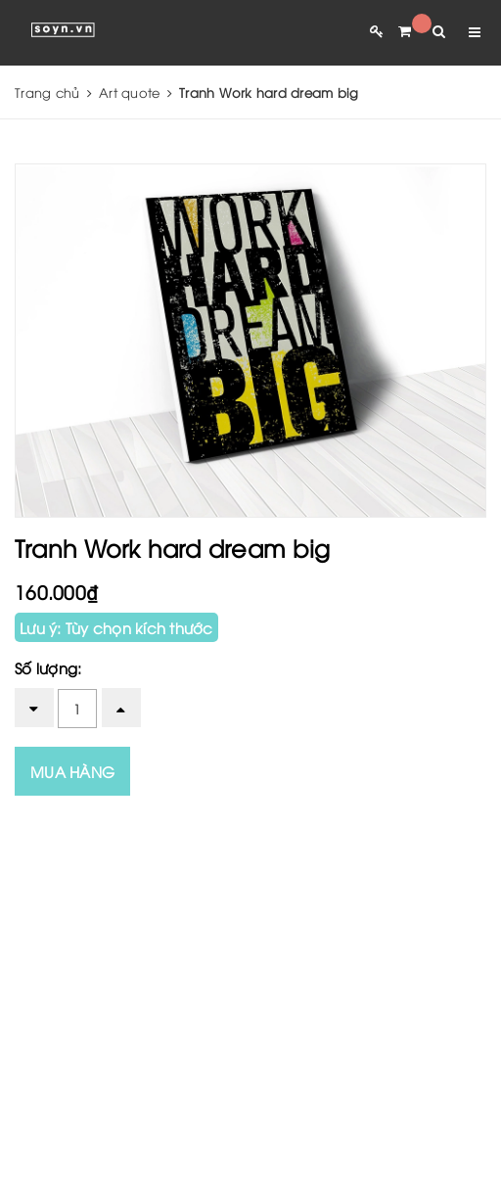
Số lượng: (48, 667)
